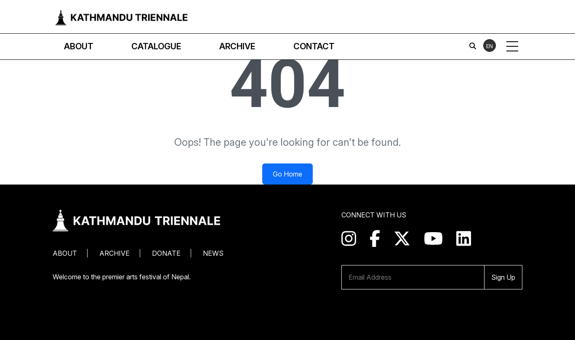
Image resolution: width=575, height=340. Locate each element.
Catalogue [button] (156, 46)
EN (489, 46)
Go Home (287, 174)
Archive (114, 253)
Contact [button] (314, 46)
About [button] (78, 46)
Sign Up (503, 277)
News (213, 253)
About (65, 253)
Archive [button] (237, 46)
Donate (166, 253)
